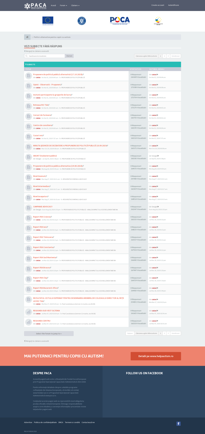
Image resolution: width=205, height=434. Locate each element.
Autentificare (173, 5)
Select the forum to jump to (49, 333)
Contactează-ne (88, 422)
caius (38, 77)
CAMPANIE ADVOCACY (42, 206)
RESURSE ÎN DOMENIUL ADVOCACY (75, 179)
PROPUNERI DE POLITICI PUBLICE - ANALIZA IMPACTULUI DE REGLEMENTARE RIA (91, 210)
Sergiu (38, 158)
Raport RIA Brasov (41, 267)
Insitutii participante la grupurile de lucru (52, 94)
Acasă (53, 5)
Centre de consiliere (42, 125)
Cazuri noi (37, 135)
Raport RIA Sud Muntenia (44, 257)
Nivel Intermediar (41, 186)
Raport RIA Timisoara (43, 237)
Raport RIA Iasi (40, 227)
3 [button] (168, 56)
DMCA (61, 422)
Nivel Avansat (39, 176)
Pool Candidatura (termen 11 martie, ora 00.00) (78, 304)
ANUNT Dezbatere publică (45, 155)
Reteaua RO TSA (40, 105)
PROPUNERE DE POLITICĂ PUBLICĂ (73, 77)
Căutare (75, 5)
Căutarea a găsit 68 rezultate (146, 56)
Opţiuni (130, 333)
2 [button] (164, 56)
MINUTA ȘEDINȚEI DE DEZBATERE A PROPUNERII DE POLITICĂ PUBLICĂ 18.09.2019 (70, 145)
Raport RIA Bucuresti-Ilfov (45, 288)
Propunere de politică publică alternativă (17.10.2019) (57, 74)
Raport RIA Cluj (40, 277)
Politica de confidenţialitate (45, 422)
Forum (63, 5)
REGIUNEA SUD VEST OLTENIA (46, 310)
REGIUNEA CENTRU (41, 320)
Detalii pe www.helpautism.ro (155, 356)
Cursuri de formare (42, 115)
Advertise (28, 422)
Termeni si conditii (72, 422)
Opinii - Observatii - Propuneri (47, 84)
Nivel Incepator (40, 196)
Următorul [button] (175, 56)
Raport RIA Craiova (41, 216)
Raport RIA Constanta (43, 247)
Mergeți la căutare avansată (37, 51)
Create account (157, 5)
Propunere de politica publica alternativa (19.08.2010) (57, 166)
